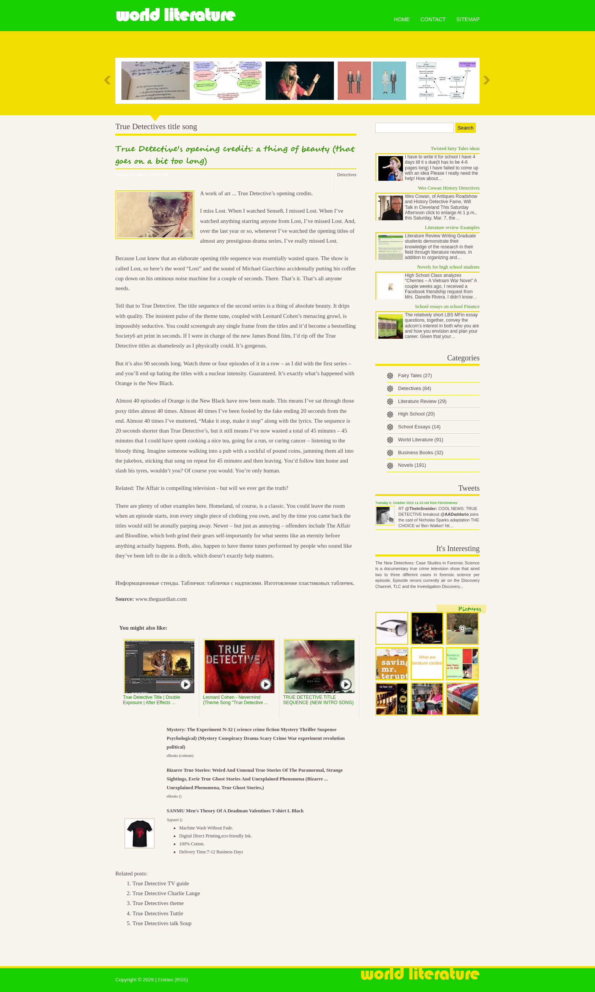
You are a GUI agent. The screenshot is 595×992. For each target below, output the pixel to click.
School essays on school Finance (447, 306)
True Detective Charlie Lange (166, 893)
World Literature (175, 15)
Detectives (346, 174)
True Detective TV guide (160, 883)
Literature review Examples (452, 227)
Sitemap (468, 19)
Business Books (420, 452)
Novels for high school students (448, 267)
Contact (433, 19)
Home (402, 19)
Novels (412, 465)
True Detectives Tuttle (157, 913)
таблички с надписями (234, 583)
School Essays (419, 427)
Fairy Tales (415, 375)
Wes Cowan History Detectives (449, 188)
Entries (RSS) (173, 980)
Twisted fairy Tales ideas (455, 148)
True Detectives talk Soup (162, 923)
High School (416, 414)
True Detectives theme (158, 903)
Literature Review (422, 401)
